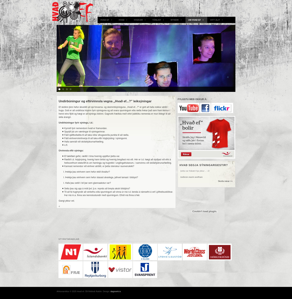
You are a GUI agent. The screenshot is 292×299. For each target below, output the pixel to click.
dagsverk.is (115, 291)
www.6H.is (83, 163)
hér (137, 195)
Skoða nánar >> (225, 181)
